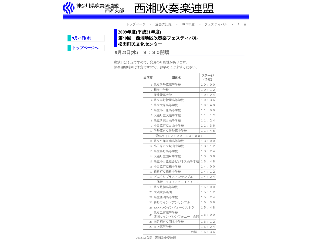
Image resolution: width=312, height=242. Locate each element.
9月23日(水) (81, 38)
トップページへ (85, 48)
